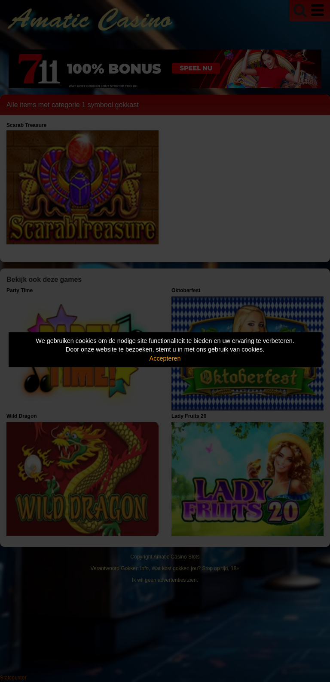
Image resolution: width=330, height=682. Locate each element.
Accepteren (165, 358)
